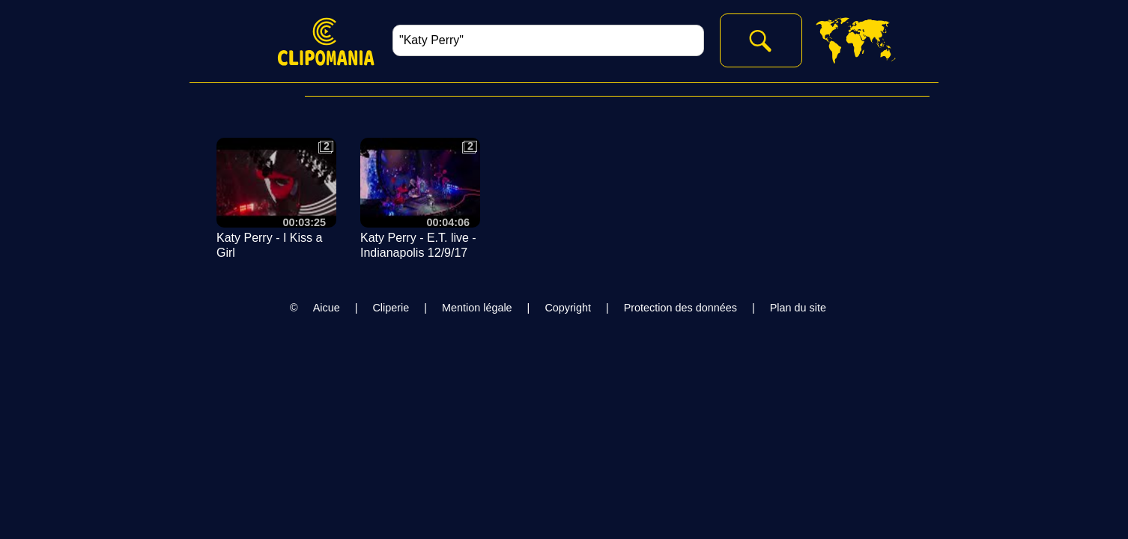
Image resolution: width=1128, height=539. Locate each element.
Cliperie (390, 308)
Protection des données (680, 308)
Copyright (568, 308)
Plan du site (798, 308)
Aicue (326, 308)
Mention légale (477, 308)
